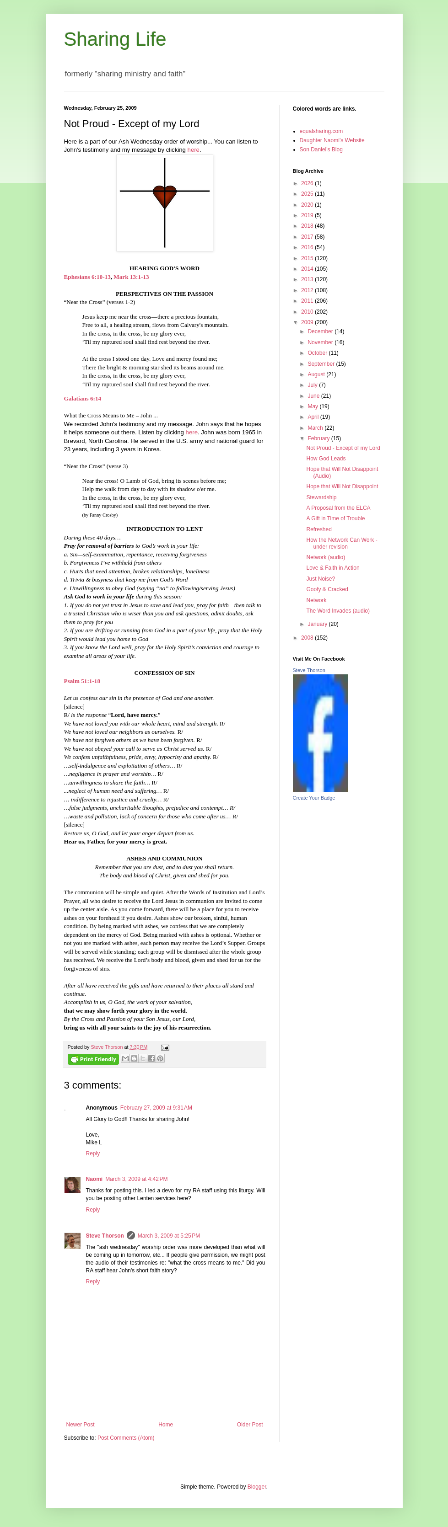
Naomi (94, 1179)
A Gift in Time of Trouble (335, 518)
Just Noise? (320, 579)
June (314, 396)
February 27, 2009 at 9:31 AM (156, 1108)
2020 (308, 205)
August (317, 374)
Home (165, 1424)
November (321, 342)
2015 (308, 258)
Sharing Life (115, 39)
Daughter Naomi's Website (332, 140)
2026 (308, 183)
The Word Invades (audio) (338, 611)
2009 (308, 322)
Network (316, 600)
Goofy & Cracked (327, 589)
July (313, 385)
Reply (93, 1153)
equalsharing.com (321, 131)
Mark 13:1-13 (131, 276)
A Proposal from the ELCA (338, 508)
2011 (308, 301)
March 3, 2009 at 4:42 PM (136, 1179)
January (318, 624)
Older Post (250, 1424)
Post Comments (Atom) (126, 1438)
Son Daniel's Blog (321, 149)
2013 (308, 279)
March (316, 428)
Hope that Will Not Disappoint (342, 486)
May (313, 406)
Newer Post (80, 1424)
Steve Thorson (105, 1236)
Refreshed (318, 529)
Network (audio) (325, 557)
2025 (308, 194)
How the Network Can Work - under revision (341, 543)
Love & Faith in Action (332, 568)
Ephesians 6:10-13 (87, 276)
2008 (308, 638)
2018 (308, 226)
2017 (308, 237)
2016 (308, 247)
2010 (308, 312)
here (194, 149)
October (318, 353)
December (321, 331)
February (319, 438)
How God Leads (325, 458)
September (322, 364)
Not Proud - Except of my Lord (343, 448)
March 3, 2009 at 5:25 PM (169, 1236)
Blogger (257, 1487)
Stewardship (321, 497)
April (314, 417)
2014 (308, 269)
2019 (308, 215)
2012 (308, 290)
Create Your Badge (314, 798)
